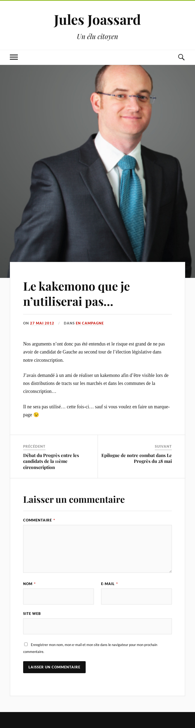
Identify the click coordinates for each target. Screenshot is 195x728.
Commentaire (39, 520)
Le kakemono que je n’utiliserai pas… (76, 293)
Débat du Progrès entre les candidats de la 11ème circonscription (51, 461)
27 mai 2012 (42, 323)
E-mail (109, 584)
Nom (29, 584)
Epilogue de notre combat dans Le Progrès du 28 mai (136, 458)
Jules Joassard (97, 19)
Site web (32, 613)
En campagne (90, 323)
